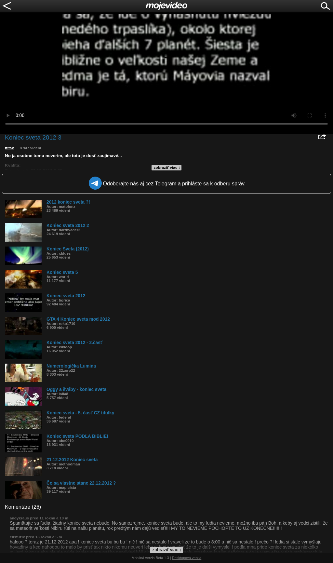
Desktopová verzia (187, 558)
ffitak (9, 148)
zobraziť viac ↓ (167, 167)
